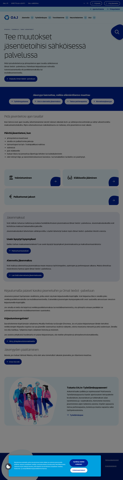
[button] (8, 466)
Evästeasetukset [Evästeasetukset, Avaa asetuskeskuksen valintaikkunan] (79, 470)
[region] (55, 466)
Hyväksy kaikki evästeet (78, 463)
